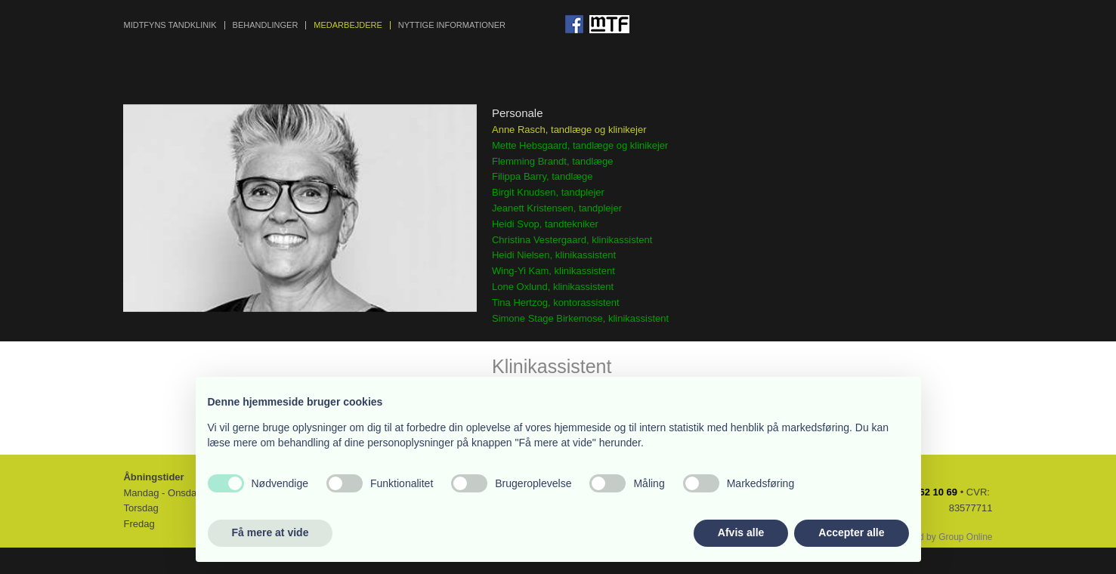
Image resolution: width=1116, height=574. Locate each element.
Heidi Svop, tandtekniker (545, 224)
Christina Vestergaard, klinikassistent (572, 239)
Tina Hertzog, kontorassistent (556, 302)
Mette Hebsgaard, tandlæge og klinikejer (580, 145)
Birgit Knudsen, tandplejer (548, 192)
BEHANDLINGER (265, 25)
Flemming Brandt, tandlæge (552, 161)
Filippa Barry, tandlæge (542, 176)
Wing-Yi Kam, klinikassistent (553, 270)
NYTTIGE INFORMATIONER (451, 25)
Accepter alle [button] (851, 532)
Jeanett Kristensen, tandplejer (557, 208)
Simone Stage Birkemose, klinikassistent (580, 318)
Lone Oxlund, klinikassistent (553, 286)
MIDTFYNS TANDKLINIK (169, 25)
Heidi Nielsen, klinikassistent (554, 255)
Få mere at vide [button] (270, 532)
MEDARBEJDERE (348, 25)
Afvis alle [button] (741, 532)
